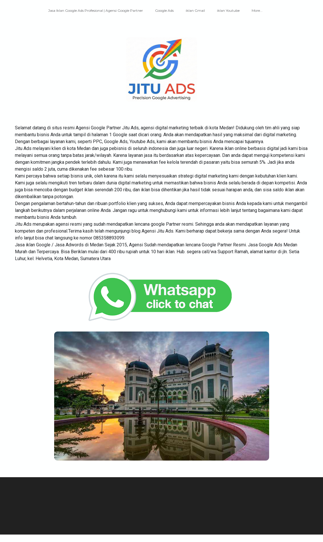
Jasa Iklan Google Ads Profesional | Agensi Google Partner (95, 10)
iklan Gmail (195, 10)
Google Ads (164, 10)
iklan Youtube (228, 10)
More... (257, 10)
